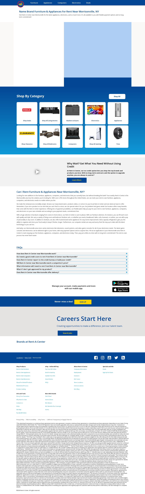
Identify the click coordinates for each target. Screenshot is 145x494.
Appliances (118, 121)
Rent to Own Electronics (23, 379)
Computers (72, 144)
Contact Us (19, 403)
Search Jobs (67, 333)
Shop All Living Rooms (49, 121)
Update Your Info (50, 376)
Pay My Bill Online (21, 413)
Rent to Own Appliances (23, 372)
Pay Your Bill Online (50, 369)
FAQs (46, 382)
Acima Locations (78, 386)
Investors (76, 376)
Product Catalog (21, 389)
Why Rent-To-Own (21, 399)
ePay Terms (41, 420)
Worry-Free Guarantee (22, 396)
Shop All (117, 96)
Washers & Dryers (72, 121)
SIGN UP (83, 302)
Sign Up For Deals (108, 372)
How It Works (49, 379)
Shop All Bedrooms (49, 144)
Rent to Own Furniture (22, 369)
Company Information (80, 369)
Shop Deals (27, 121)
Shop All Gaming (95, 144)
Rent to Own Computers (23, 376)
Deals (104, 369)
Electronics (95, 121)
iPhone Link (121, 290)
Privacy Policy (20, 420)
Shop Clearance (27, 144)
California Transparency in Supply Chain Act (59, 420)
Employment (77, 372)
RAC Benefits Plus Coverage (53, 406)
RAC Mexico (48, 403)
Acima (47, 409)
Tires (118, 144)
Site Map (18, 409)
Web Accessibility (31, 420)
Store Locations (78, 382)
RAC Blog (76, 389)
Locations (19, 358)
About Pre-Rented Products (24, 382)
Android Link (121, 284)
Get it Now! (48, 396)
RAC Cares (77, 379)
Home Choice (49, 399)
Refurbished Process (22, 386)
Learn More (76, 180)
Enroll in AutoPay (50, 372)
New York (28, 358)
